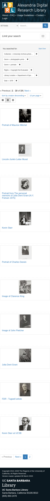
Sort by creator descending (14, 96)
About (5, 15)
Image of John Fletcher (13, 330)
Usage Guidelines (25, 15)
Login (4, 18)
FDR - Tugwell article (12, 399)
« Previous (7, 457)
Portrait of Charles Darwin (14, 262)
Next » (28, 91)
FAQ (12, 15)
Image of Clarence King (13, 296)
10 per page (35, 96)
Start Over (42, 49)
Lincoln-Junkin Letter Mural (15, 159)
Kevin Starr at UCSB (11, 433)
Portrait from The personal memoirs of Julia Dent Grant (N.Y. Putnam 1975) (18, 195)
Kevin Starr (7, 228)
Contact (40, 15)
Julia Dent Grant (9, 365)
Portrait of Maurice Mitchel (14, 125)
